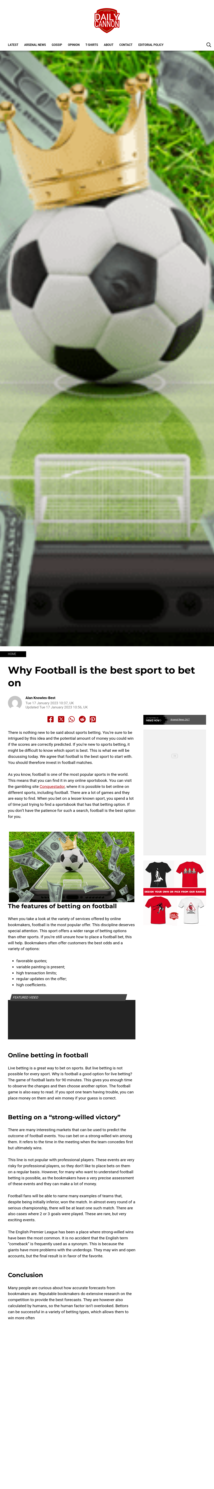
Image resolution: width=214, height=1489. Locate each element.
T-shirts (91, 45)
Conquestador (52, 786)
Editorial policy (150, 45)
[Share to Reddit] (82, 719)
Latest (13, 45)
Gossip (57, 45)
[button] (208, 44)
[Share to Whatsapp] (71, 719)
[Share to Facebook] (50, 719)
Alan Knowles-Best (40, 698)
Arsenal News (35, 45)
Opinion (74, 45)
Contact (125, 45)
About (108, 45)
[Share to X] (61, 719)
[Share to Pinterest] (92, 719)
